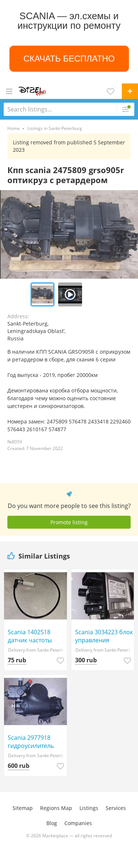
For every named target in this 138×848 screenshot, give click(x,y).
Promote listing (69, 522)
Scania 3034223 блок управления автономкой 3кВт (104, 636)
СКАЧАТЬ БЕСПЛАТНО (69, 58)
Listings (88, 807)
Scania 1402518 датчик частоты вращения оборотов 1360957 (37, 636)
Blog (51, 823)
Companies (78, 823)
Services (116, 807)
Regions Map (56, 807)
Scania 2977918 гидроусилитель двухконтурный (31, 742)
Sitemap (23, 807)
